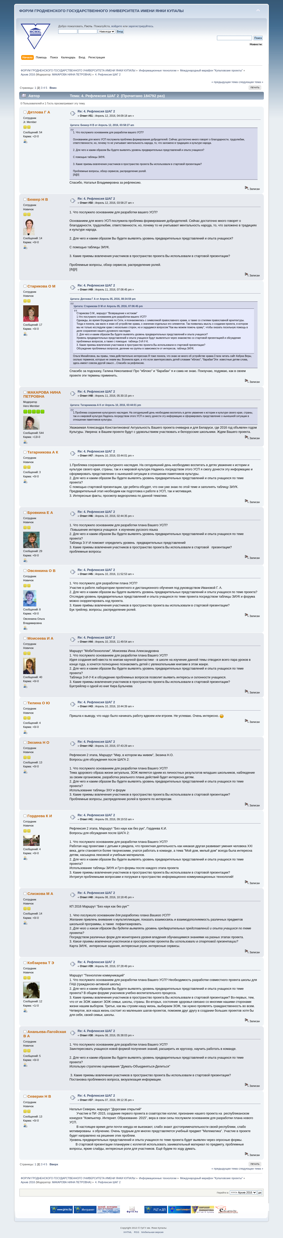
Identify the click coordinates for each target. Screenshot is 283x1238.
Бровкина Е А (40, 512)
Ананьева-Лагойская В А (44, 1033)
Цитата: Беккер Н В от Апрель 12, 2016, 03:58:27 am (102, 125)
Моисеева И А (40, 638)
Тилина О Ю (38, 703)
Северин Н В (39, 1096)
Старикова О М (41, 286)
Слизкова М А (40, 893)
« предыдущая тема (224, 82)
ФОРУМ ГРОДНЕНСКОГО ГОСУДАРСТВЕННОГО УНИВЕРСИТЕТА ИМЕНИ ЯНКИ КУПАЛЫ (101, 11)
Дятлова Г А (38, 112)
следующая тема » (251, 82)
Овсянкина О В (41, 570)
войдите (116, 26)
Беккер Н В (37, 199)
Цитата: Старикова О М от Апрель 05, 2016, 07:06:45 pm (108, 306)
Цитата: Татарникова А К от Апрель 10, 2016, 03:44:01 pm (105, 405)
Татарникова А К (42, 452)
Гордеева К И (39, 816)
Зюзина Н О (38, 742)
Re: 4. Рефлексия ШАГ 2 (96, 111)
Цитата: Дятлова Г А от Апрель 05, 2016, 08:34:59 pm (103, 299)
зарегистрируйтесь (141, 26)
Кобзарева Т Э (40, 963)
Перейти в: (223, 1192)
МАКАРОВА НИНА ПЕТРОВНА (71, 74)
